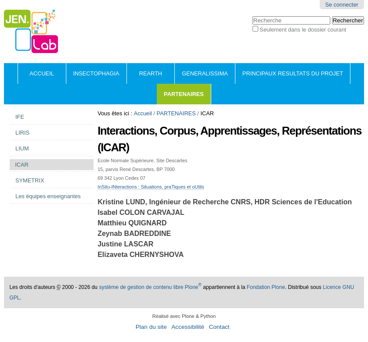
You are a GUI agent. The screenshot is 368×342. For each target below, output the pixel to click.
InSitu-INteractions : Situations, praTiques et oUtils (150, 186)
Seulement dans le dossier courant (303, 29)
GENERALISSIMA (205, 73)
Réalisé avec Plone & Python (184, 316)
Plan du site (151, 327)
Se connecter (341, 4)
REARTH (150, 73)
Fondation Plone (266, 287)
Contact (219, 327)
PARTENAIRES (184, 94)
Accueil (41, 73)
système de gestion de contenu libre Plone (150, 287)
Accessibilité (187, 327)
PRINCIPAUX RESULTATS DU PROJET (292, 73)
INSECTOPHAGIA (96, 73)
